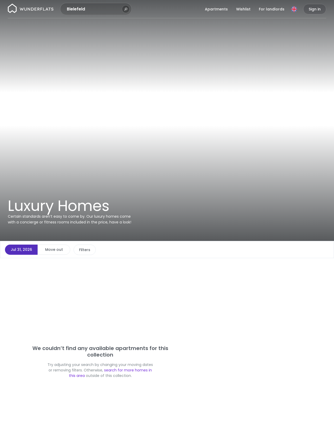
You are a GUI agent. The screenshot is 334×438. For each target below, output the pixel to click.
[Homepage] (30, 9)
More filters (171, 249)
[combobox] (93, 9)
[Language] (294, 9)
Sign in (315, 9)
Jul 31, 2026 (21, 249)
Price (83, 249)
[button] (207, 265)
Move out (54, 249)
